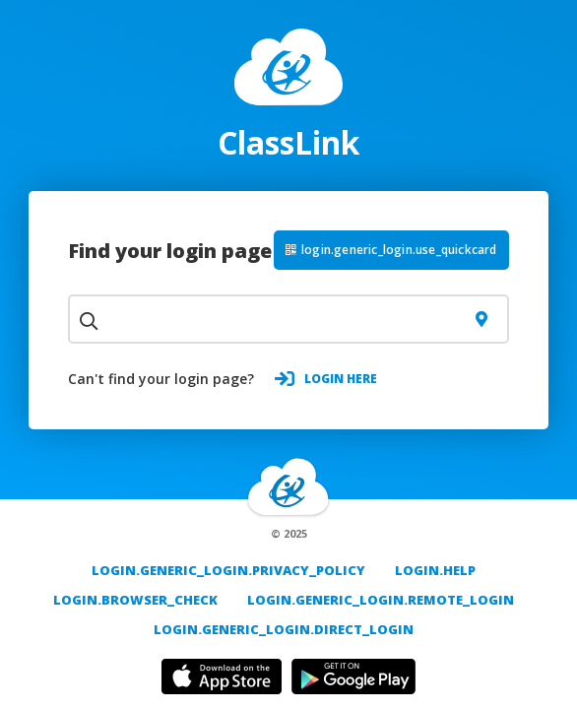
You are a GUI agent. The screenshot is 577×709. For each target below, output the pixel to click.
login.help (435, 570)
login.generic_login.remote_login (380, 600)
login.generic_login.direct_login (284, 629)
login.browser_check (135, 600)
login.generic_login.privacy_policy (228, 570)
